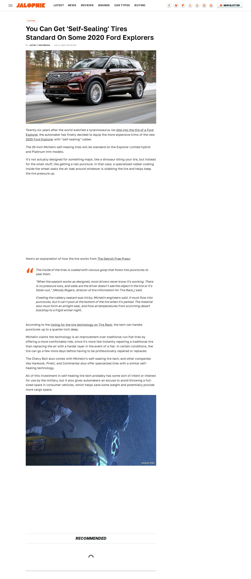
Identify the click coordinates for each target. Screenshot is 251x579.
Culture (31, 21)
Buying (139, 5)
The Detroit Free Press (113, 258)
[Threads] (197, 5)
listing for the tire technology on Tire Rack (81, 324)
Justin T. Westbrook (39, 45)
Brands (104, 5)
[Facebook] (169, 5)
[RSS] (211, 5)
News (72, 5)
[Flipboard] (183, 5)
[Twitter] (190, 5)
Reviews (87, 5)
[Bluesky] (176, 5)
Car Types (122, 5)
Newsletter (230, 5)
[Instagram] (204, 5)
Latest (59, 5)
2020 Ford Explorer (39, 139)
